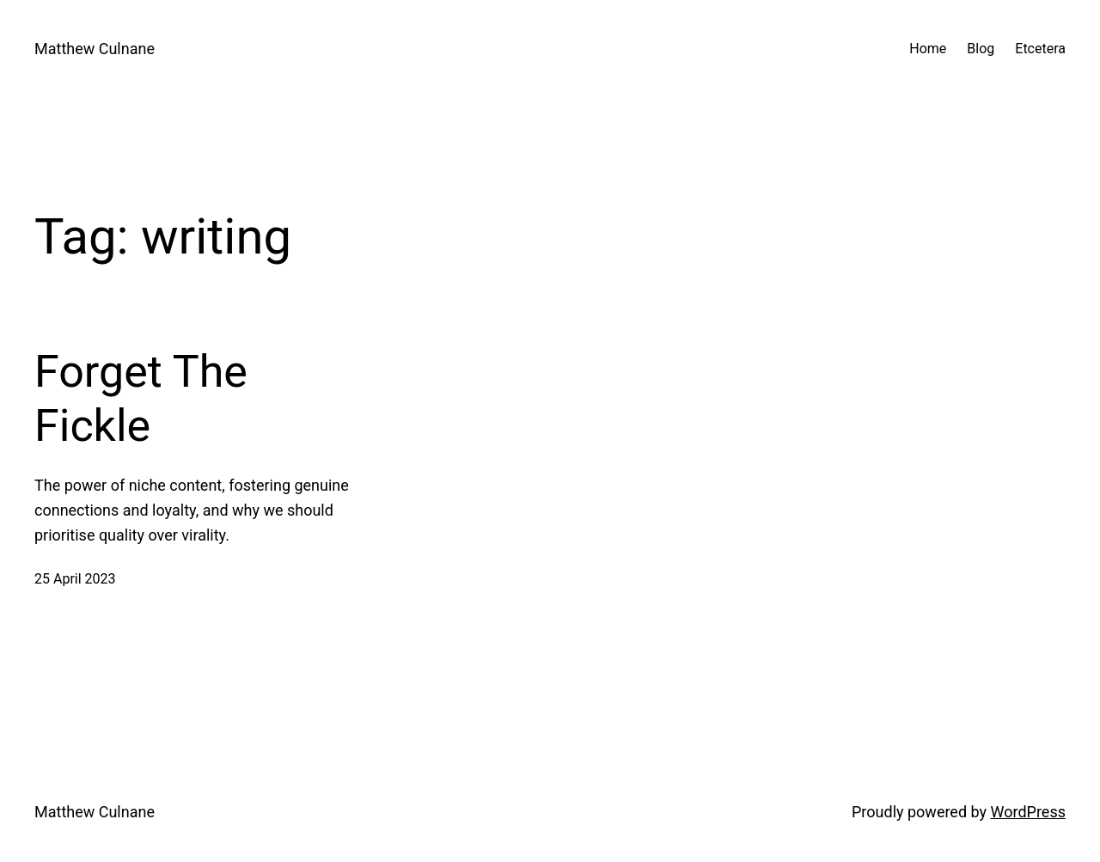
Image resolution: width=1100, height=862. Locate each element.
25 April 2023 (75, 579)
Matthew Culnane (94, 49)
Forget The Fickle (141, 398)
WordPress (1028, 812)
